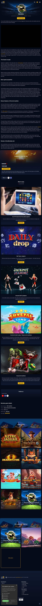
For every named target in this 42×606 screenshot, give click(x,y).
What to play (24, 584)
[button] (9, 603)
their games (20, 62)
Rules (23, 587)
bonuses (39, 126)
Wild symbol (5, 111)
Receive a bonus (6, 168)
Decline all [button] (13, 600)
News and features (25, 583)
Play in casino (21, 18)
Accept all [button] (5, 600)
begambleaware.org (19, 577)
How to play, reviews (25, 594)
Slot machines (24, 590)
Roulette (23, 591)
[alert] (9, 594)
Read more (21, 222)
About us (3, 583)
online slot (3, 53)
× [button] (16, 585)
